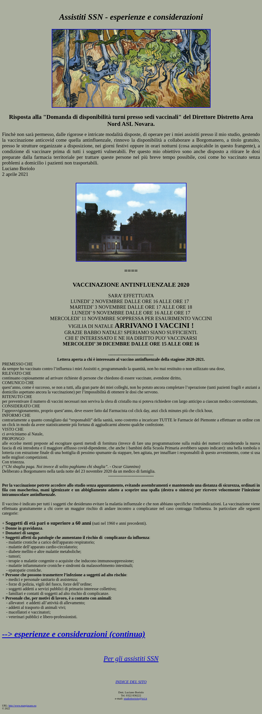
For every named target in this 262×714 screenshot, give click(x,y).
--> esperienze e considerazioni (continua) (73, 634)
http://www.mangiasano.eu (22, 705)
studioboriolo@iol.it (135, 698)
